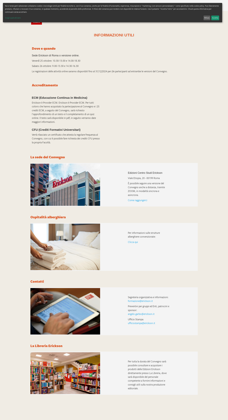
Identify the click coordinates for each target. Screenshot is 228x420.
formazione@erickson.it (140, 301)
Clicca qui (133, 242)
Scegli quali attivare (13, 17)
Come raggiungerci (137, 200)
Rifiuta (206, 17)
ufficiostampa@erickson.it (141, 323)
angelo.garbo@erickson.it (141, 314)
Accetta (215, 17)
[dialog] (112, 12)
